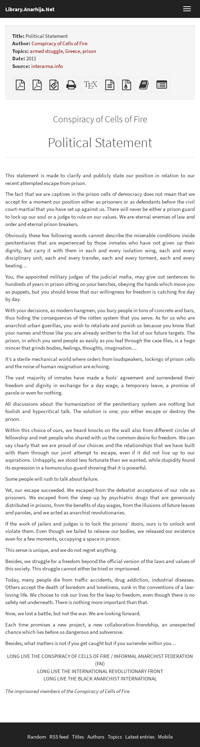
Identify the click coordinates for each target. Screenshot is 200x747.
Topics (115, 736)
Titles (78, 736)
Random (36, 736)
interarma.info (47, 66)
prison (89, 51)
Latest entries (139, 736)
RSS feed (58, 736)
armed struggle (46, 51)
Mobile (165, 736)
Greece (72, 51)
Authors (95, 736)
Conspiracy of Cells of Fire (59, 43)
